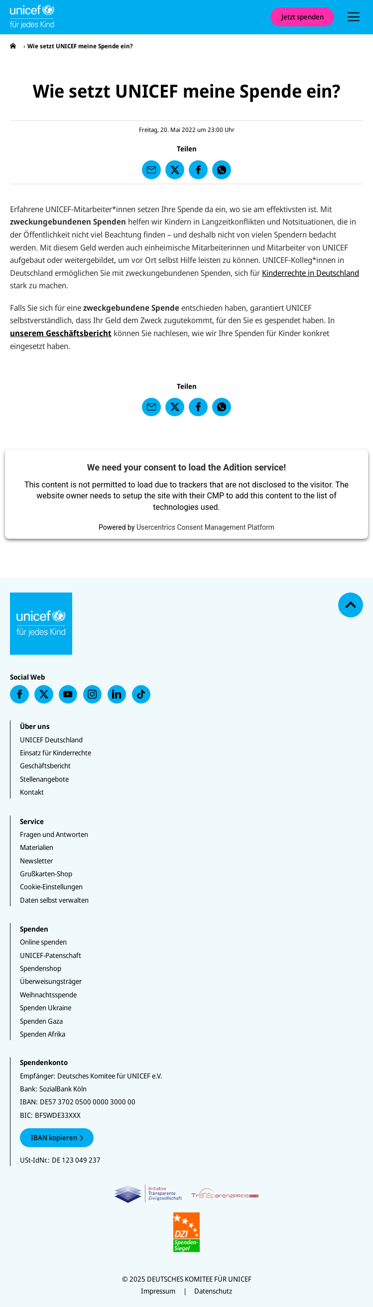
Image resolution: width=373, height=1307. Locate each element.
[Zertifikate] (186, 1218)
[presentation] (354, 16)
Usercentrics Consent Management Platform (205, 527)
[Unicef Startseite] (135, 17)
